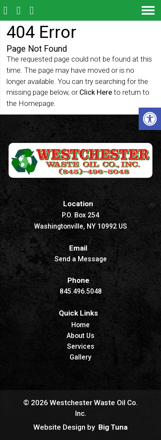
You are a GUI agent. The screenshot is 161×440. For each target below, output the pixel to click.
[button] (150, 119)
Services (80, 346)
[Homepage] (6, 10)
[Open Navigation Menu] (148, 10)
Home (80, 325)
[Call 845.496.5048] (20, 10)
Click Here (95, 92)
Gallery (80, 357)
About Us (80, 336)
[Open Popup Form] (32, 10)
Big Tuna (113, 427)
